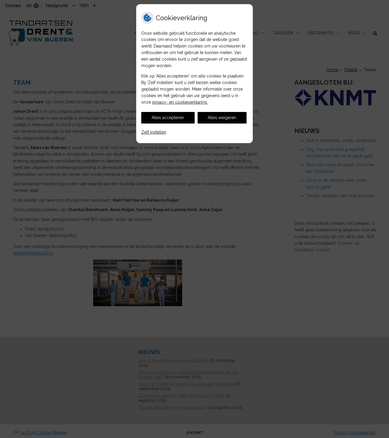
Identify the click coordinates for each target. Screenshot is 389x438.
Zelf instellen (153, 132)
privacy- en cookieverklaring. (180, 102)
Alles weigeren (222, 117)
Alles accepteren (168, 117)
